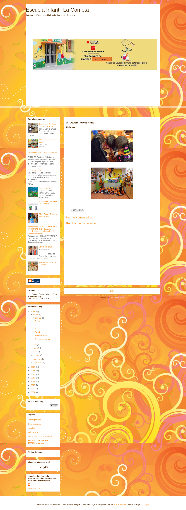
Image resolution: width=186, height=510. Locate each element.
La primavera (44, 188)
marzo (36, 315)
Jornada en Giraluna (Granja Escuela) (47, 125)
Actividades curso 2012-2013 (40, 436)
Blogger (146, 505)
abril (35, 345)
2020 (33, 389)
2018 (33, 381)
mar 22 (38, 318)
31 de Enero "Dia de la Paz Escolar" (48, 215)
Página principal (34, 420)
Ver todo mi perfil (35, 488)
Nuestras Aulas (41, 335)
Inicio (112, 291)
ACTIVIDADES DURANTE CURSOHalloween (39, 442)
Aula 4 (37, 321)
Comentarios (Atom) (117, 298)
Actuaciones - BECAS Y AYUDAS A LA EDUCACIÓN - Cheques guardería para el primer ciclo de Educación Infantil (42, 230)
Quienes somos (34, 424)
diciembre (37, 362)
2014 (33, 367)
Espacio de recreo (42, 339)
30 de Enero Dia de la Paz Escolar (48, 202)
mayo (35, 348)
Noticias (31, 428)
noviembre (37, 359)
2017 (33, 378)
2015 (33, 371)
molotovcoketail (120, 505)
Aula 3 (37, 328)
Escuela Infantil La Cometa (57, 10)
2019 (33, 385)
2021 (33, 392)
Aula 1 (37, 332)
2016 (33, 374)
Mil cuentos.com (34, 170)
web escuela (33, 432)
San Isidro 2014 (45, 247)
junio (35, 352)
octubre (36, 355)
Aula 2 (37, 325)
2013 (33, 312)
